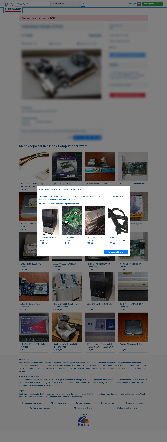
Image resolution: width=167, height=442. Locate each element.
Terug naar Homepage (116, 252)
